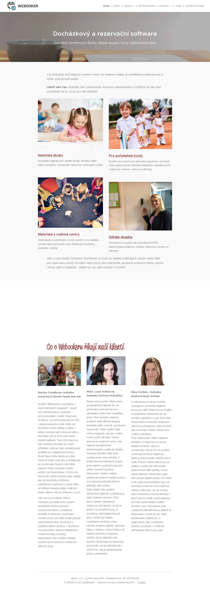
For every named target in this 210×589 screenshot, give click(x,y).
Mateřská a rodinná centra (58, 234)
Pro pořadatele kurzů (126, 156)
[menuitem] (107, 6)
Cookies (142, 582)
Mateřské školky (50, 155)
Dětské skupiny (121, 237)
